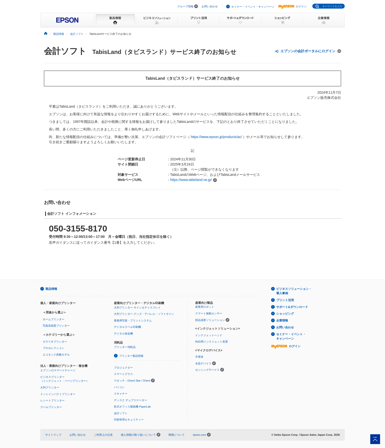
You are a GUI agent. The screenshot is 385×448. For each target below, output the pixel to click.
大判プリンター (49, 387)
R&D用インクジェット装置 (211, 341)
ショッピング (285, 313)
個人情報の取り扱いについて (140, 434)
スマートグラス (123, 373)
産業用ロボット (204, 306)
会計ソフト (65, 51)
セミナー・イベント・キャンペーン (253, 6)
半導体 (199, 356)
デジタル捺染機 (123, 333)
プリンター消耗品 (125, 347)
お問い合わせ (210, 6)
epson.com (199, 434)
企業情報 (282, 320)
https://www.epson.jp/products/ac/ (216, 137)
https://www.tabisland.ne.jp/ (191, 180)
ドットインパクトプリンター (57, 394)
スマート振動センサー (208, 313)
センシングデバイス (207, 369)
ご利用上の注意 (103, 434)
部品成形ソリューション (210, 320)
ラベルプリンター (51, 407)
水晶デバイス (203, 363)
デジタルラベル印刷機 (127, 326)
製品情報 (51, 289)
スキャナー (120, 393)
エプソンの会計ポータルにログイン (308, 51)
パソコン (119, 387)
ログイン (292, 6)
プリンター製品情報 (131, 355)
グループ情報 (185, 6)
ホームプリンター (53, 319)
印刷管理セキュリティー (129, 419)
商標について (176, 434)
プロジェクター (123, 367)
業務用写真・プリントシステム (133, 320)
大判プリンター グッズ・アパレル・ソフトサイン (144, 313)
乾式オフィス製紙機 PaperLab (132, 406)
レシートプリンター (52, 400)
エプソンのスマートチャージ (57, 370)
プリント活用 (285, 300)
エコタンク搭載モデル (56, 354)
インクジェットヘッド (208, 335)
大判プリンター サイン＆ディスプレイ (137, 307)
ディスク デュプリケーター (130, 400)
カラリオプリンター (55, 341)
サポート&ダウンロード (292, 307)
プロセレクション (53, 347)
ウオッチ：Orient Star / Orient (132, 380)
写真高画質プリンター (56, 325)
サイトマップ (53, 434)
